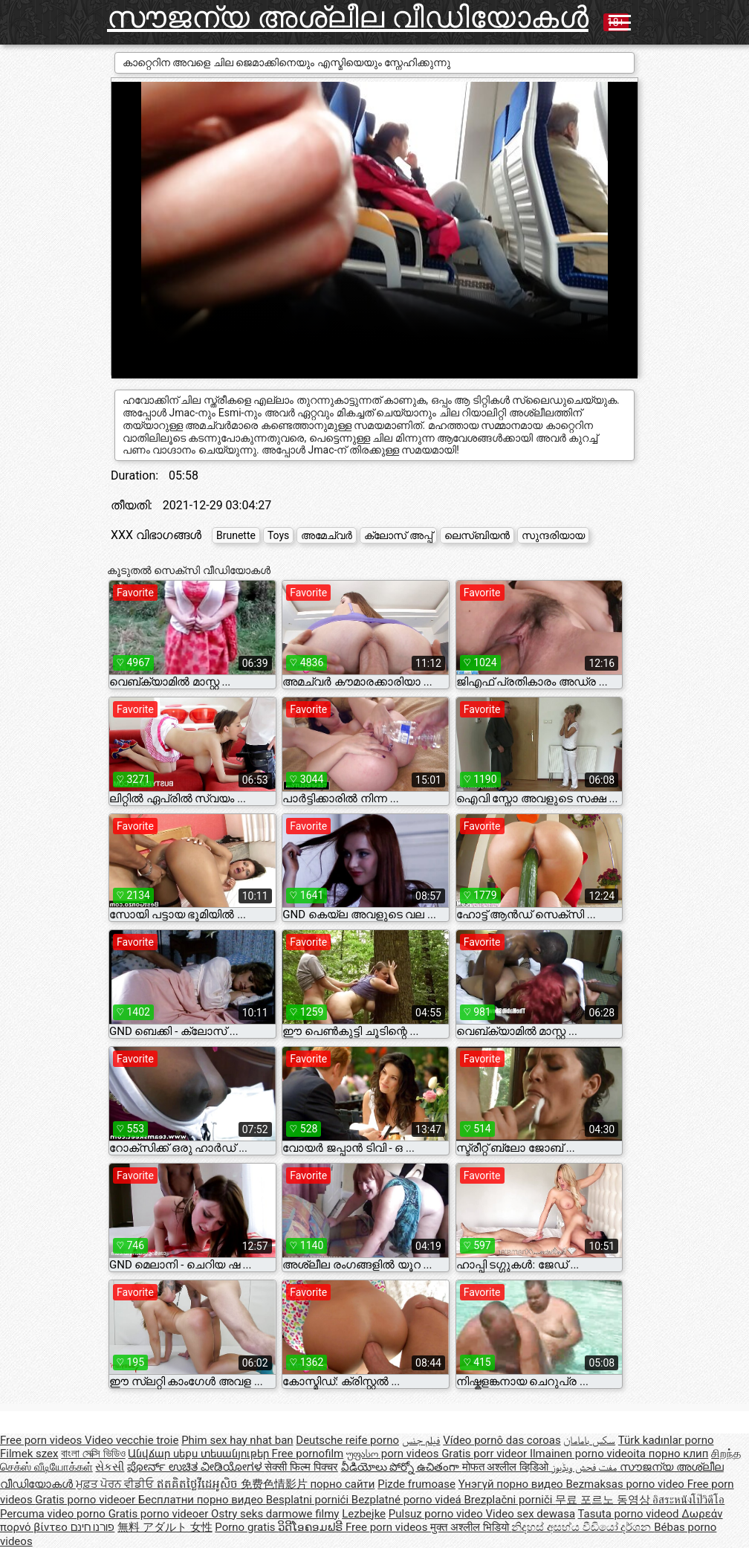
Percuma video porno (54, 1513)
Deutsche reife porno (347, 1440)
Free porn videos (42, 1440)
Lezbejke (364, 1513)
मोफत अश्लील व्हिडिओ (506, 1467)
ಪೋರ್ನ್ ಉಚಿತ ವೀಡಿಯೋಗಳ (196, 1467)
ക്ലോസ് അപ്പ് (398, 535)
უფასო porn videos (393, 1453)
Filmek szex (29, 1453)
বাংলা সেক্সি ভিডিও (93, 1453)
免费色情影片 (276, 1484)
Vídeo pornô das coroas (501, 1440)
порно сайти (342, 1484)
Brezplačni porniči (509, 1499)
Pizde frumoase (416, 1484)
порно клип (679, 1453)
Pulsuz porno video (437, 1513)
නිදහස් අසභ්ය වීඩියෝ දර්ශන (582, 1527)
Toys (278, 535)
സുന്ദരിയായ (553, 535)
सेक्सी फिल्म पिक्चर (301, 1467)
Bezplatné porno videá (407, 1499)
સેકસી (109, 1467)
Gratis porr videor (485, 1453)
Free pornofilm (308, 1453)
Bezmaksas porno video (626, 1484)
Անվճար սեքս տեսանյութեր (199, 1453)
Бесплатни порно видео (202, 1499)
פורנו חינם (93, 1527)
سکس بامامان (589, 1440)
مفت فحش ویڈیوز (585, 1467)
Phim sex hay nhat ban (237, 1440)
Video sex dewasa (531, 1513)
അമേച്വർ (326, 535)
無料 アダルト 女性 (164, 1527)
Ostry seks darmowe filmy (275, 1513)
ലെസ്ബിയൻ (477, 535)
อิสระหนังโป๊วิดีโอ (688, 1499)
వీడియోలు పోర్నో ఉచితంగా (401, 1467)
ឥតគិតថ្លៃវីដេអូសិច (199, 1484)
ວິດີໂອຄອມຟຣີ (312, 1527)
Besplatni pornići (308, 1499)
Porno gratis (246, 1527)
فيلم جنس (421, 1440)
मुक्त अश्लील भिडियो (470, 1527)
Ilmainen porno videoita (589, 1453)
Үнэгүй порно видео (512, 1484)
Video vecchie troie (131, 1440)
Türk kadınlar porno (666, 1440)
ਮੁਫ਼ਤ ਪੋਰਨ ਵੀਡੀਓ (116, 1484)
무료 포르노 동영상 (603, 1499)
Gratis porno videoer (86, 1499)
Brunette (236, 535)
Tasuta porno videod (630, 1513)
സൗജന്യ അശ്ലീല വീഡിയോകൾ (347, 17)
